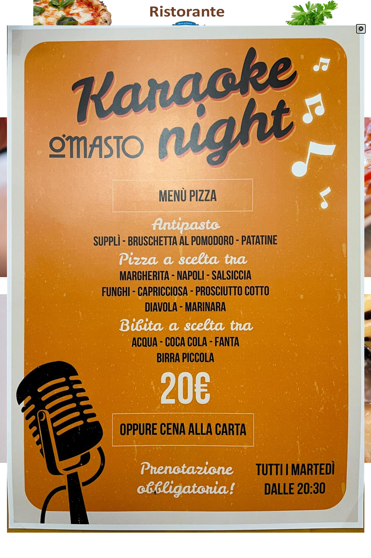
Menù (138, 100)
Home (106, 100)
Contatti (264, 100)
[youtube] (69, 497)
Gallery (201, 100)
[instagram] (88, 497)
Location (233, 100)
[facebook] (50, 497)
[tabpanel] (185, 163)
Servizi (169, 100)
